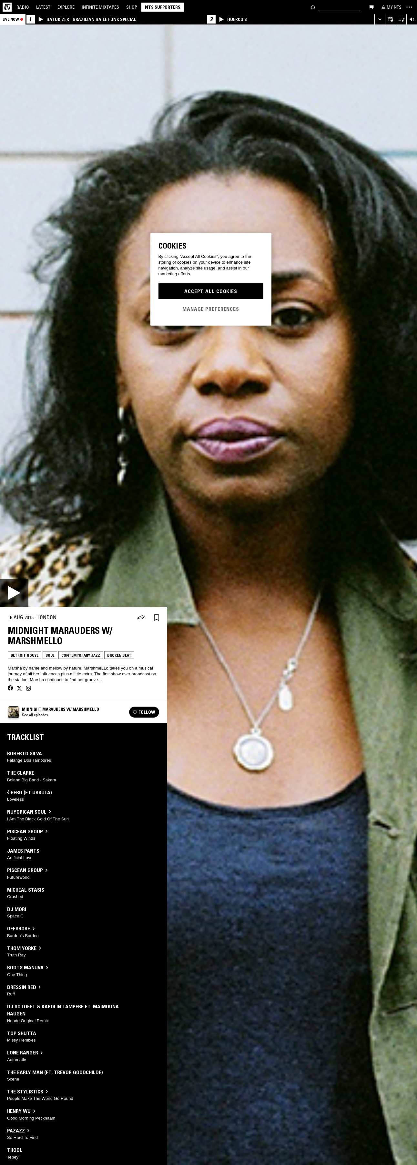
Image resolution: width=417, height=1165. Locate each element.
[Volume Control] (411, 19)
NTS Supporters (162, 7)
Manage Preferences (210, 309)
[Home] (7, 7)
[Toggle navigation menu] (409, 7)
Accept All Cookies (210, 291)
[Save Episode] (156, 617)
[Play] (14, 593)
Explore (66, 7)
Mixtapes (100, 7)
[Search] (313, 7)
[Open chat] (371, 7)
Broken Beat (119, 655)
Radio (22, 7)
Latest (43, 7)
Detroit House (24, 655)
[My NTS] (390, 7)
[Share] (141, 617)
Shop (131, 7)
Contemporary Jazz (80, 655)
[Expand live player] (379, 19)
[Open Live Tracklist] (401, 19)
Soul (50, 655)
